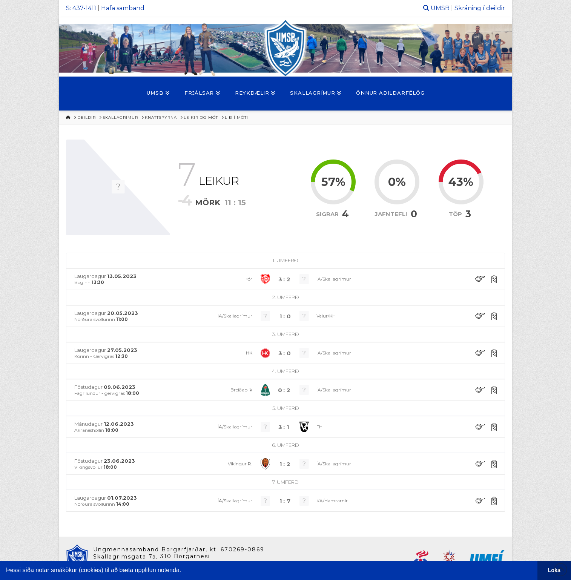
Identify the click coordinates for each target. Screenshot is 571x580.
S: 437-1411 (81, 8)
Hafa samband (122, 8)
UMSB (440, 8)
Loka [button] (554, 570)
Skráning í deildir (479, 8)
